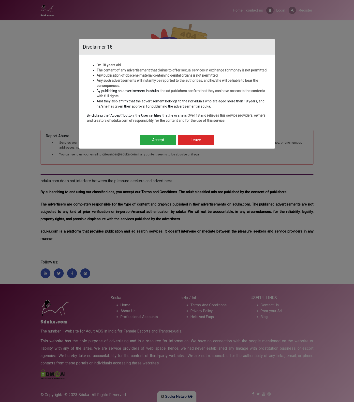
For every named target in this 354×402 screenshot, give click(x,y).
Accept (158, 140)
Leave (196, 140)
